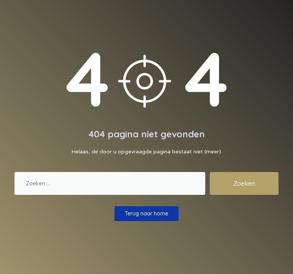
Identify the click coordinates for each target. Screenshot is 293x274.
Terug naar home (146, 213)
